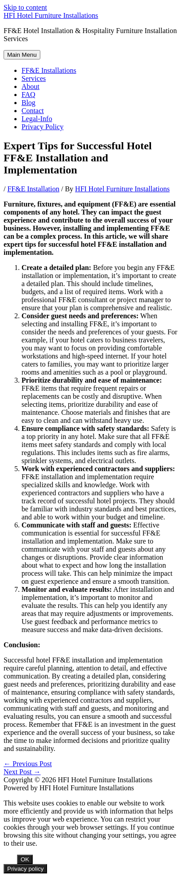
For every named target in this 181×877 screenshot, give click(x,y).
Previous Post (28, 763)
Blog (28, 102)
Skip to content (25, 7)
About (30, 86)
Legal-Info (37, 118)
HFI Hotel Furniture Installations (51, 15)
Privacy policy (25, 868)
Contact (33, 110)
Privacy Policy (43, 127)
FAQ (28, 94)
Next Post (22, 772)
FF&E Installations (49, 70)
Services (34, 78)
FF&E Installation (33, 189)
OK (25, 859)
